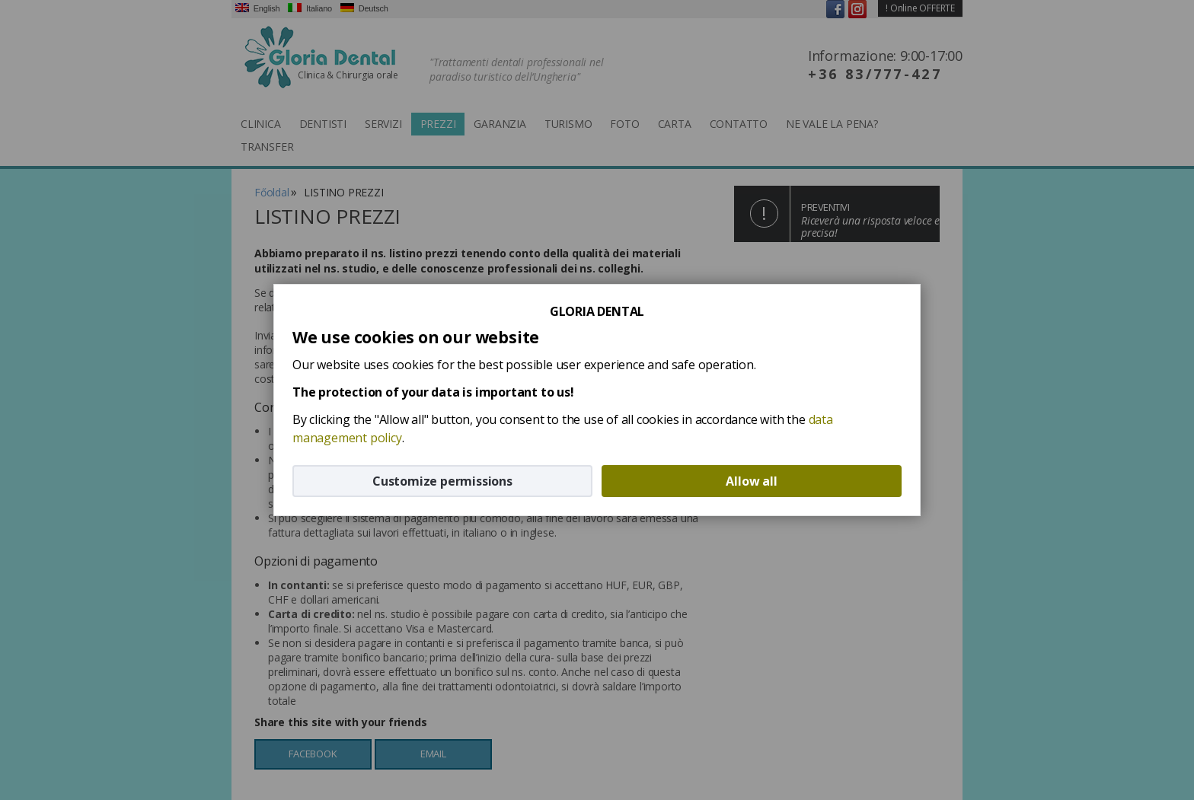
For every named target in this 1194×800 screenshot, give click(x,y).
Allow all (751, 481)
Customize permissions (442, 481)
